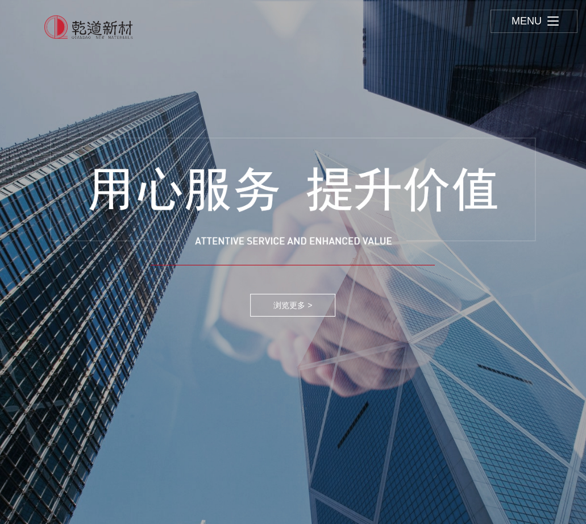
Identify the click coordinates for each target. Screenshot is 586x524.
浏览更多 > (292, 305)
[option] (293, 262)
